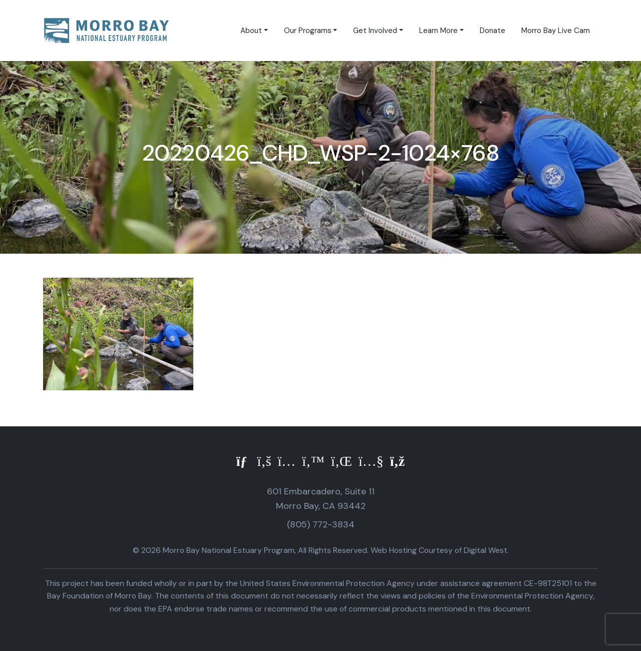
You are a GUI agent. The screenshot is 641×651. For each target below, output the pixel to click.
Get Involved (375, 31)
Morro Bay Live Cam (555, 31)
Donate (492, 31)
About (251, 31)
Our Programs (308, 31)
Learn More (438, 31)
